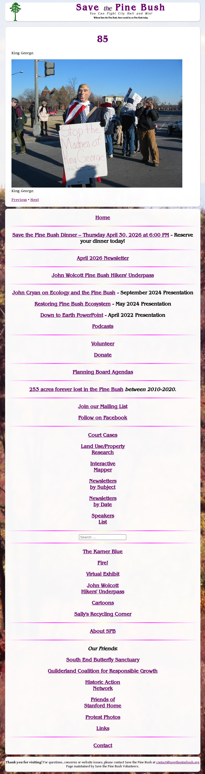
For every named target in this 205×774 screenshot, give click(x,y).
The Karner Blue (103, 552)
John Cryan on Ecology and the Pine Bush (63, 293)
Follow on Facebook (102, 418)
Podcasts (102, 326)
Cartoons (103, 603)
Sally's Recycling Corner (102, 614)
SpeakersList (103, 519)
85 (102, 39)
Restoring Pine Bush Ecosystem (72, 304)
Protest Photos (102, 717)
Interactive (102, 464)
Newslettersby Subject (102, 484)
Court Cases (102, 435)
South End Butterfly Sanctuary (102, 660)
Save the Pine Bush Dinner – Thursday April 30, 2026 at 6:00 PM (90, 235)
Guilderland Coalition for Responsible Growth (102, 671)
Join (83, 406)
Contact (102, 745)
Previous (19, 199)
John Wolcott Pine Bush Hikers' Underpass (103, 275)
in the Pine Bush (92, 389)
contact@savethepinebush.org (177, 762)
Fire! (102, 563)
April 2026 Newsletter (103, 258)
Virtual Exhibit (102, 574)
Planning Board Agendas (103, 372)
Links (102, 728)
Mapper (103, 470)
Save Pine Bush (121, 7)
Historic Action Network (102, 685)
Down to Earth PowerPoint (71, 315)
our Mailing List (108, 406)
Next (34, 199)
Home (102, 218)
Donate (103, 355)
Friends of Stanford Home (102, 703)
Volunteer (102, 344)
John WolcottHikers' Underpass (102, 588)
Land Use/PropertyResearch (103, 449)
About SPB (103, 631)
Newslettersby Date (102, 501)
